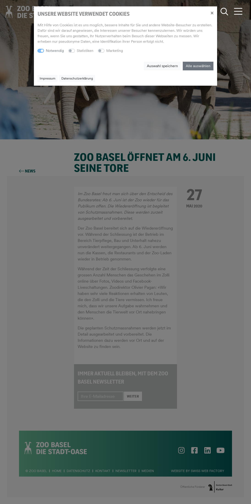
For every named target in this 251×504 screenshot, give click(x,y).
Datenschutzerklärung (77, 78)
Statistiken (85, 50)
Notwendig (55, 50)
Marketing (114, 50)
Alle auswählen (198, 66)
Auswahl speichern (162, 66)
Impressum (47, 78)
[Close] (212, 12)
